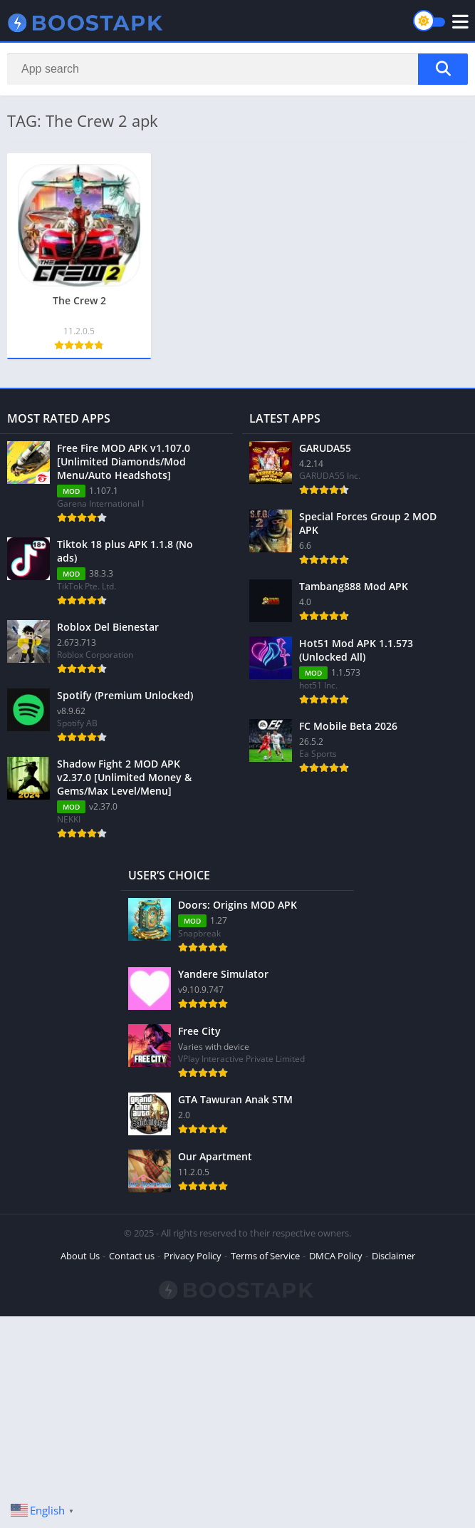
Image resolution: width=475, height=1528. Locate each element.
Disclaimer (393, 1255)
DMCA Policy (335, 1255)
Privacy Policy (192, 1255)
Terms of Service (265, 1255)
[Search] (237, 69)
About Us (80, 1255)
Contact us (132, 1255)
